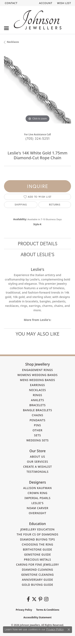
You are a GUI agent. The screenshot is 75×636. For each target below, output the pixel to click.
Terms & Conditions (47, 609)
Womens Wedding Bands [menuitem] (37, 375)
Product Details (37, 243)
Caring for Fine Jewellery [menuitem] (37, 564)
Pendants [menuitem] (37, 420)
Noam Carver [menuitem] (37, 508)
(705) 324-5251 (37, 138)
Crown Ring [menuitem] (37, 493)
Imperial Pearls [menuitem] (38, 498)
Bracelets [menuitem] (37, 405)
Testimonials (38, 472)
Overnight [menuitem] (37, 513)
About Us (37, 456)
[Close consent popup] (69, 629)
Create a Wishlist (37, 467)
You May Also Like (37, 334)
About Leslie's (37, 254)
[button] (45, 3)
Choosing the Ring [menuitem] (37, 544)
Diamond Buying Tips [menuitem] (37, 539)
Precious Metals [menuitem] (37, 559)
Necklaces (13, 42)
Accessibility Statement (37, 617)
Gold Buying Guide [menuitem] (37, 585)
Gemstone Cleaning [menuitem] (37, 574)
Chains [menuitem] (37, 415)
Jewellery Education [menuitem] (37, 529)
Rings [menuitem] (37, 395)
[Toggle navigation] (6, 28)
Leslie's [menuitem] (37, 503)
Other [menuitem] (38, 430)
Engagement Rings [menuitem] (37, 370)
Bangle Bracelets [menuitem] (37, 410)
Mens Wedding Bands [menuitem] (37, 380)
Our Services (37, 461)
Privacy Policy (24, 609)
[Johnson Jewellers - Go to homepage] (38, 20)
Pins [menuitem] (37, 425)
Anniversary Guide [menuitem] (37, 580)
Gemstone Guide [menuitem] (37, 554)
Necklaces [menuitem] (37, 390)
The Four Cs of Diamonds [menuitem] (37, 534)
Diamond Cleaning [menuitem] (37, 569)
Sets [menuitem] (37, 435)
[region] (37, 89)
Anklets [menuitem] (37, 400)
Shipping (21, 204)
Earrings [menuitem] (37, 385)
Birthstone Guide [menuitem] (37, 549)
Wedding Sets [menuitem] (37, 440)
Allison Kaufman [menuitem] (37, 488)
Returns (54, 204)
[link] (10, 3)
